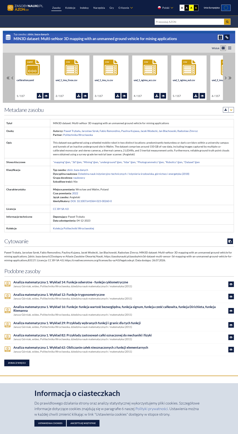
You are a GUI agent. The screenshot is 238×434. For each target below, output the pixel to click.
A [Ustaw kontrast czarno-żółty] (196, 7)
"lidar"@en (129, 162)
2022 (75, 193)
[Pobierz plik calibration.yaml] (39, 96)
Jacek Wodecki (148, 130)
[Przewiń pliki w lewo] (12, 78)
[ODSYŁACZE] (227, 37)
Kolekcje (70, 7)
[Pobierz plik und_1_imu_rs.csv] (117, 96)
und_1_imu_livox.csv (66, 80)
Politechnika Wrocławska (78, 134)
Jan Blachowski (167, 130)
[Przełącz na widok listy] (229, 48)
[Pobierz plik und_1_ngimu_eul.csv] (196, 96)
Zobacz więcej (17, 362)
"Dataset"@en (192, 162)
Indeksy (84, 7)
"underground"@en (110, 162)
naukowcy (79, 177)
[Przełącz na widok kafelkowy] (223, 48)
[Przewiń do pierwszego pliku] (8, 78)
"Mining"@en (90, 162)
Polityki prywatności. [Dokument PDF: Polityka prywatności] (152, 408)
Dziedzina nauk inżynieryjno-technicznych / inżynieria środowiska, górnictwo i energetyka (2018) (133, 173)
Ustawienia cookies (50, 423)
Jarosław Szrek (90, 130)
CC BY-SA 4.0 (61, 208)
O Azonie (123, 7)
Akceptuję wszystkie (83, 423)
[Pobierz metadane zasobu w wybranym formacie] (228, 110)
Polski (163, 7)
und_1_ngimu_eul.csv (184, 80)
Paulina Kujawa (130, 130)
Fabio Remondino (110, 130)
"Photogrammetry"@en (150, 162)
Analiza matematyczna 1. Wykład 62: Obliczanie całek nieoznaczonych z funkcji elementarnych (80, 347)
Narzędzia (99, 7)
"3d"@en (76, 162)
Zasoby (56, 7)
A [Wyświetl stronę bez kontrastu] (182, 7)
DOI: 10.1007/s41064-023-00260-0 (91, 201)
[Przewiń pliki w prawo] (226, 78)
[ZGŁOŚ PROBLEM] (220, 37)
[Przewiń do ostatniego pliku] (230, 78)
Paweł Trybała (72, 130)
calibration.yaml (25, 80)
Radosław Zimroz (187, 130)
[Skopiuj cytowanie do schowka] (230, 241)
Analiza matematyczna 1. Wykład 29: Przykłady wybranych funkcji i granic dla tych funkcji (77, 323)
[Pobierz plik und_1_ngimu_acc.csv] (157, 96)
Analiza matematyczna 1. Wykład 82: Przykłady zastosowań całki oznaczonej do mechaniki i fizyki (82, 335)
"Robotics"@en (173, 162)
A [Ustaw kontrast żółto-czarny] (191, 7)
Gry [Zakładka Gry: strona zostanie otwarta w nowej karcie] (112, 7)
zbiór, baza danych (77, 169)
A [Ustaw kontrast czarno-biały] (187, 7)
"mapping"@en (61, 162)
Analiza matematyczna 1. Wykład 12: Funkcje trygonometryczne (59, 295)
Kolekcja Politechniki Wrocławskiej (73, 228)
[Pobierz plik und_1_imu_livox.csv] (78, 96)
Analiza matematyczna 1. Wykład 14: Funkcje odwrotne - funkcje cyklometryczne (70, 282)
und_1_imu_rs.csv (104, 80)
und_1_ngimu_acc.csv (145, 80)
